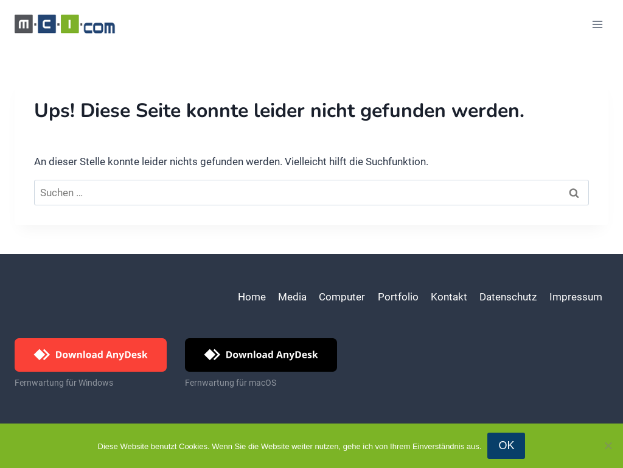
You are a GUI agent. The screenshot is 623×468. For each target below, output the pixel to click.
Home (252, 296)
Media (292, 296)
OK (506, 445)
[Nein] (608, 445)
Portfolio (398, 296)
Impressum (575, 296)
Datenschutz (508, 296)
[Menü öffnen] (597, 24)
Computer (342, 296)
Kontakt (449, 296)
